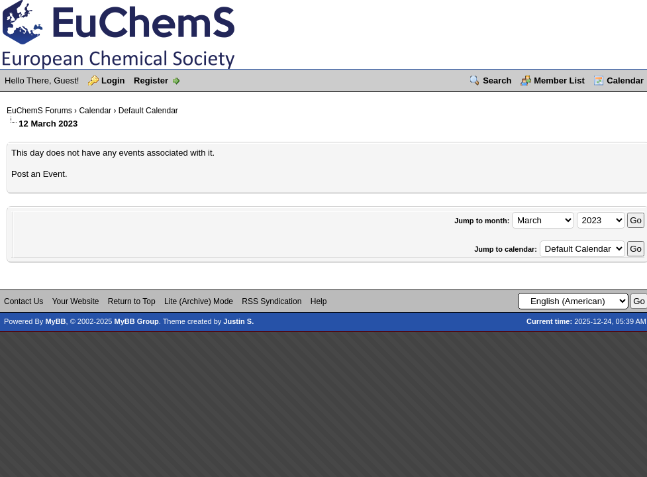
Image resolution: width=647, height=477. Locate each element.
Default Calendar (148, 110)
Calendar (625, 80)
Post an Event (38, 174)
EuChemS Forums (39, 110)
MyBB (55, 321)
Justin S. (238, 321)
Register (151, 80)
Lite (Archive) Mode (198, 301)
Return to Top (132, 301)
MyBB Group (136, 321)
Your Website (75, 301)
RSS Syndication (271, 301)
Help (319, 301)
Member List (559, 80)
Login (112, 80)
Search (497, 80)
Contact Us (23, 301)
